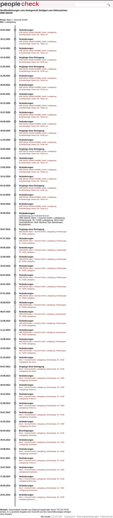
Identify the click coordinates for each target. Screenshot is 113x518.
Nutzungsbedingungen (88, 516)
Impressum (69, 516)
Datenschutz (106, 516)
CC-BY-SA (56, 516)
